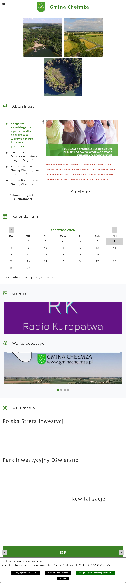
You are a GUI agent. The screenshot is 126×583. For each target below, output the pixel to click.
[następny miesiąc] (114, 226)
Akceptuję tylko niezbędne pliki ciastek (95, 573)
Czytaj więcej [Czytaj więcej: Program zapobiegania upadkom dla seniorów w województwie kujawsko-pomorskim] (82, 193)
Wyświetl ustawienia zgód (58, 573)
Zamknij (63, 579)
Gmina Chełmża (69, 7)
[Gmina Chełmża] (93, 314)
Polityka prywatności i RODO (26, 573)
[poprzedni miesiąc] (12, 226)
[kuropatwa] (33, 314)
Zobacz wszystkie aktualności (23, 193)
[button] (4, 4)
